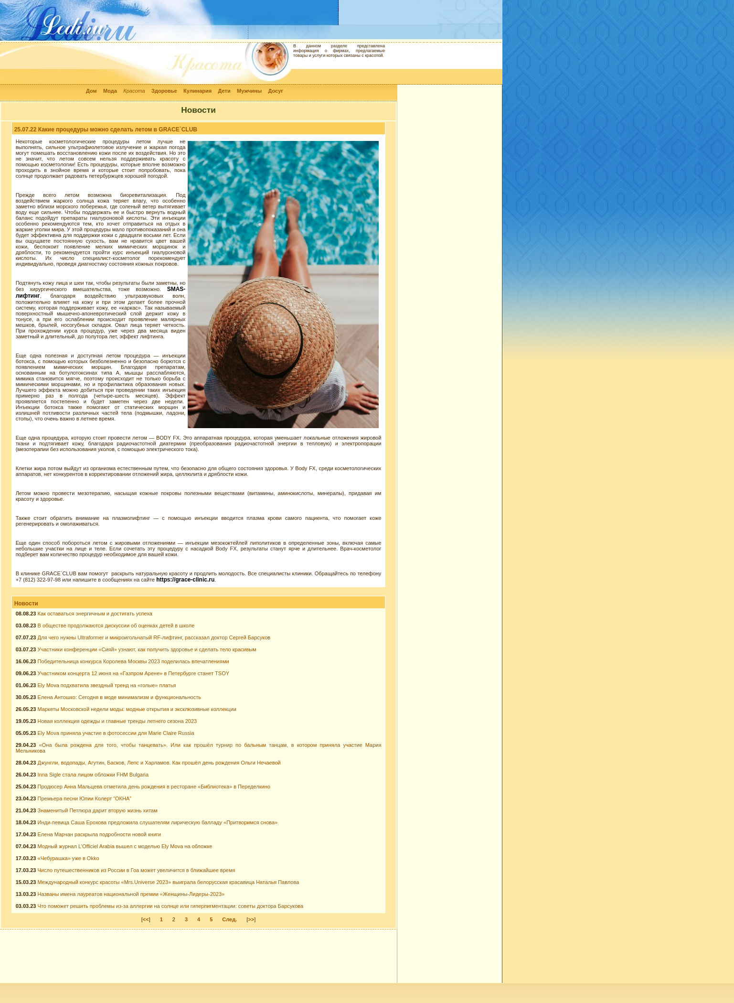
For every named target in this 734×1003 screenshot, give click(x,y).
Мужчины (249, 91)
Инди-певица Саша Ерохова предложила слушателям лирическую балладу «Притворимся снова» (158, 822)
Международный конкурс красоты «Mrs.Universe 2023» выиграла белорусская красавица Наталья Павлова (168, 882)
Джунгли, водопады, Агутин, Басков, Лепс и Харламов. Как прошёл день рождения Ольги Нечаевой (159, 763)
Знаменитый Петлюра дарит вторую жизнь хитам (98, 810)
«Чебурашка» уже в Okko (68, 858)
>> (251, 919)
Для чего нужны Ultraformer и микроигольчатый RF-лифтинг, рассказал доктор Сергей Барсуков (154, 637)
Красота (134, 91)
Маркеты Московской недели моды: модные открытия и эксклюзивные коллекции (137, 709)
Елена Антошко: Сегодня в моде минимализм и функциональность (119, 697)
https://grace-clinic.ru (185, 579)
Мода (110, 91)
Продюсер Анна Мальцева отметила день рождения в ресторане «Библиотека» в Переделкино (154, 786)
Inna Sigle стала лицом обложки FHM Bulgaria (93, 774)
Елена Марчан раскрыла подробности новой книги (99, 834)
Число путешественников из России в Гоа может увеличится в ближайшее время (136, 870)
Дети (224, 91)
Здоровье (164, 91)
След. (229, 919)
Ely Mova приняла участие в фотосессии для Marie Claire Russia (116, 733)
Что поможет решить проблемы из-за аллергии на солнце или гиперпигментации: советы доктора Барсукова (171, 906)
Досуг (275, 91)
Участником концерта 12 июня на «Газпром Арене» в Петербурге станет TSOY (134, 673)
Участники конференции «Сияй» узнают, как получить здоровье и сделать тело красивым (147, 649)
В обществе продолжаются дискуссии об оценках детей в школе (116, 625)
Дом (91, 91)
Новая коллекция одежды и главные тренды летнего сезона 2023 (117, 721)
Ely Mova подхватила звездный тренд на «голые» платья (107, 685)
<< (146, 919)
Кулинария (197, 91)
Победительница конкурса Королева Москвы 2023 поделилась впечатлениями (133, 661)
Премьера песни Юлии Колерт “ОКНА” (84, 798)
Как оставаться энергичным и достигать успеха (95, 613)
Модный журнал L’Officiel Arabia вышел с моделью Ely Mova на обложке (125, 846)
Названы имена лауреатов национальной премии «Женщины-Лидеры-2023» (131, 894)
